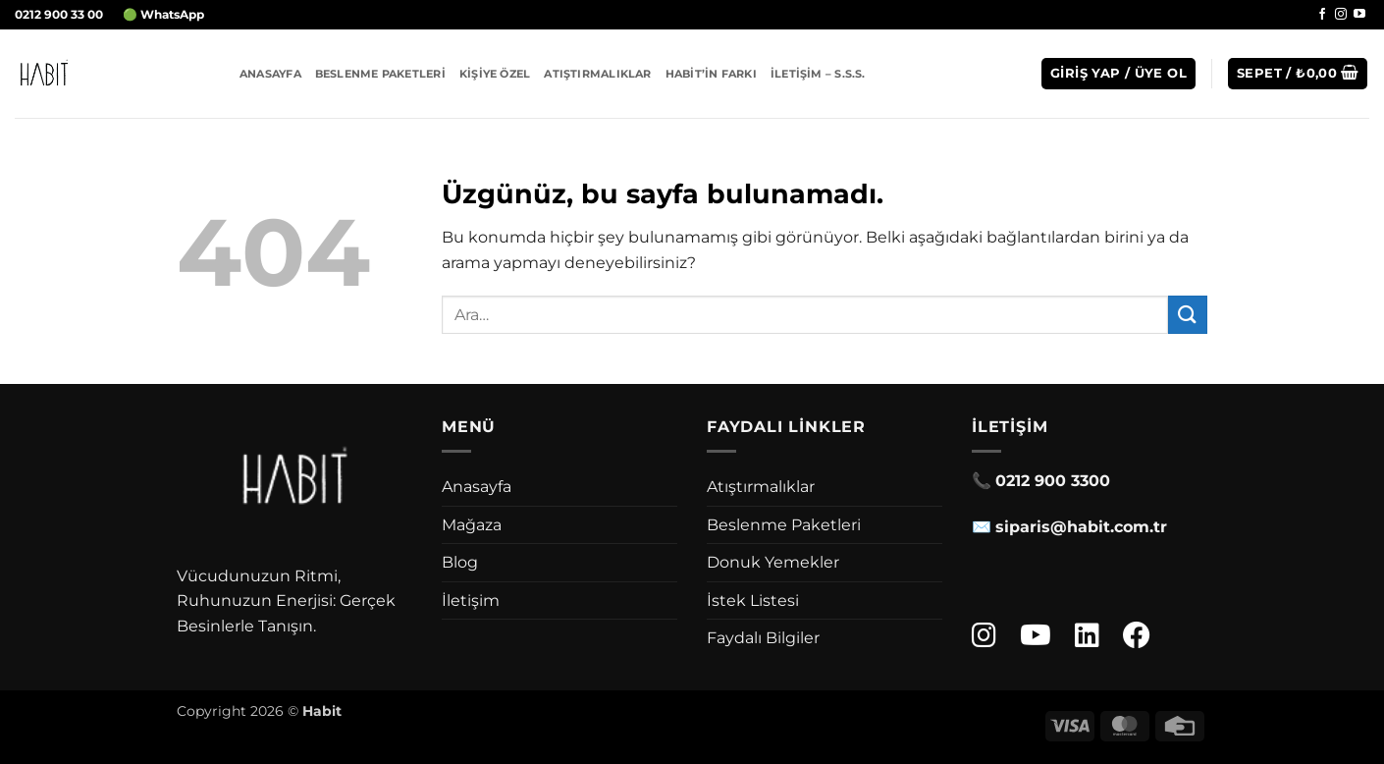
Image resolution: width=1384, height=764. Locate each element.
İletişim (471, 600)
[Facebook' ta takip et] (1322, 15)
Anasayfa (270, 74)
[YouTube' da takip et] (1359, 15)
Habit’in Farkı (711, 74)
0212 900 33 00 (59, 14)
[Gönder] (1187, 315)
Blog (460, 562)
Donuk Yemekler (773, 562)
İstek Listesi (753, 600)
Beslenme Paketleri (380, 74)
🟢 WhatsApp (163, 14)
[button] (1118, 74)
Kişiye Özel (494, 74)
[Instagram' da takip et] (1341, 15)
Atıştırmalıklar (597, 74)
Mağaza (472, 525)
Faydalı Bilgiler (763, 637)
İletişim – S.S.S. (818, 74)
